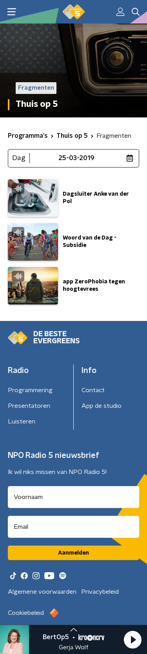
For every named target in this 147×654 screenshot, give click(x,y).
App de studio (102, 406)
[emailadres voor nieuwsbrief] (73, 527)
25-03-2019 (76, 158)
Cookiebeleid (26, 613)
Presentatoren (29, 406)
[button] (132, 639)
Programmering (30, 390)
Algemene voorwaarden (42, 592)
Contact (93, 390)
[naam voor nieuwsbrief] (73, 497)
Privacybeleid (100, 592)
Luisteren (21, 421)
